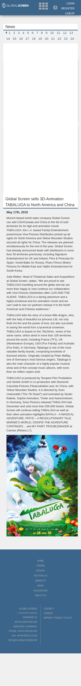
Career (48, 613)
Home (40, 561)
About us (40, 595)
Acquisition (40, 590)
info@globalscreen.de (22, 640)
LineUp (70, 13)
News (40, 585)
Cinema (40, 565)
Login (71, 3)
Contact (49, 609)
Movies (40, 570)
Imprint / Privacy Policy (58, 618)
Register (68, 8)
